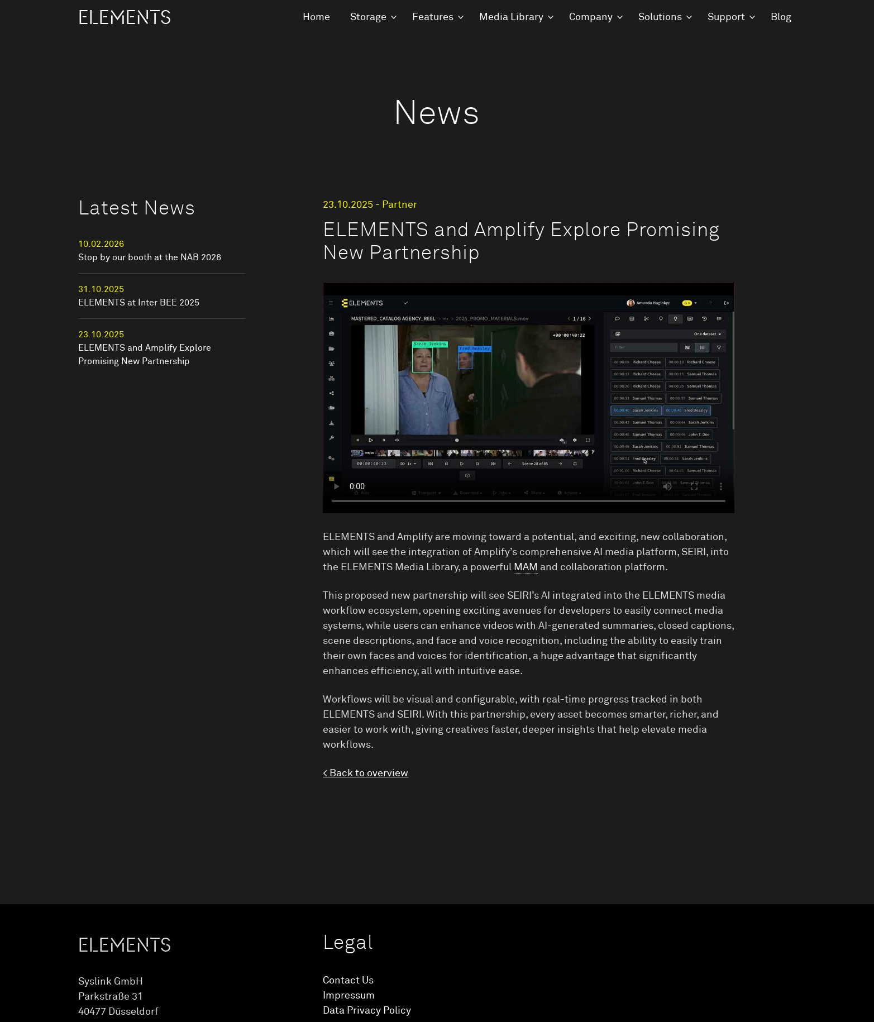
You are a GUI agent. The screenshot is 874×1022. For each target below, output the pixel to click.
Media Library (511, 17)
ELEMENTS (124, 18)
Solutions (660, 17)
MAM (526, 567)
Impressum (349, 996)
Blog (781, 17)
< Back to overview (365, 773)
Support (726, 17)
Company (591, 17)
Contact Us (348, 981)
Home (316, 17)
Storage (368, 17)
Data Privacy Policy (367, 1011)
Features (432, 17)
